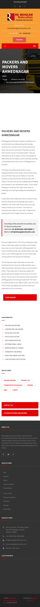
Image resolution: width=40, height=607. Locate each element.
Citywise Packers (8, 484)
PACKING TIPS (25, 380)
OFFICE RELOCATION (12, 337)
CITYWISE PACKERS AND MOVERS (15, 413)
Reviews (6, 476)
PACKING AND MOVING (12, 325)
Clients (5, 480)
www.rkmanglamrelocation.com (16, 544)
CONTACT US (8, 405)
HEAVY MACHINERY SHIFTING (15, 356)
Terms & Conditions (9, 497)
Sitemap (6, 505)
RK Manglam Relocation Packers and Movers (10, 600)
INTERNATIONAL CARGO (13, 344)
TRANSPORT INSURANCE (13, 352)
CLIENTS (15, 390)
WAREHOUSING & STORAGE (14, 348)
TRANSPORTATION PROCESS (13, 385)
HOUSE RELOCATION (12, 333)
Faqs (4, 472)
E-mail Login (7, 509)
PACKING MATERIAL (10, 380)
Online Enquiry (7, 488)
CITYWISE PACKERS (18, 79)
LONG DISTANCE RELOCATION (15, 359)
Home (5, 79)
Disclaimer (6, 501)
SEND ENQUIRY (10, 297)
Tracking (19, 40)
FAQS (5, 390)
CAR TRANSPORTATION (13, 340)
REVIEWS (30, 385)
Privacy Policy (7, 493)
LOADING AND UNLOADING (14, 329)
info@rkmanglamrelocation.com (19, 28)
